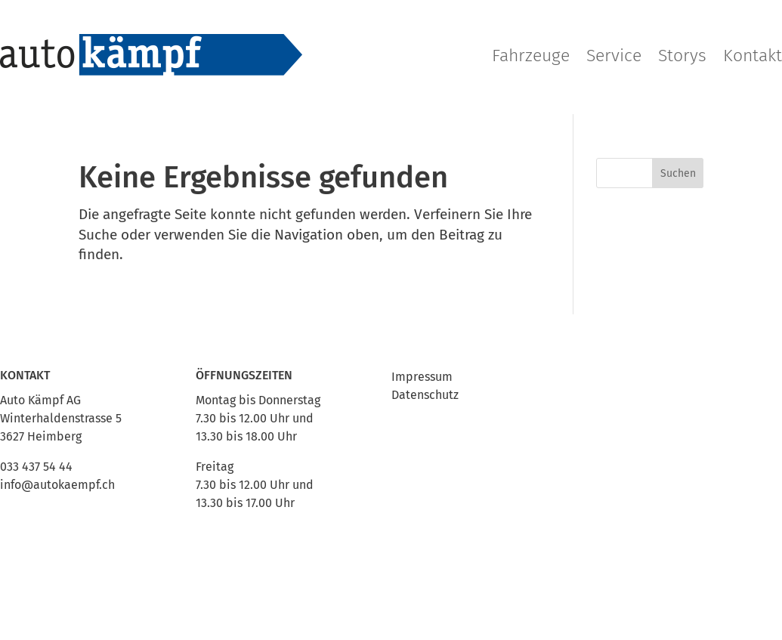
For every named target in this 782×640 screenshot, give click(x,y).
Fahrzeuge (531, 55)
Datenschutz (425, 395)
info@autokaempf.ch (57, 485)
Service (613, 55)
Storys (682, 55)
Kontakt (752, 55)
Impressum (422, 376)
